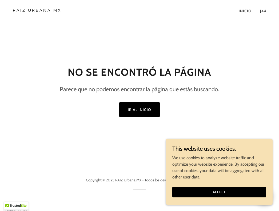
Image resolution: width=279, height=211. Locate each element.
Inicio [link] (245, 11)
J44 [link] (263, 11)
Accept (219, 196)
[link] (74, 10)
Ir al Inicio (140, 109)
